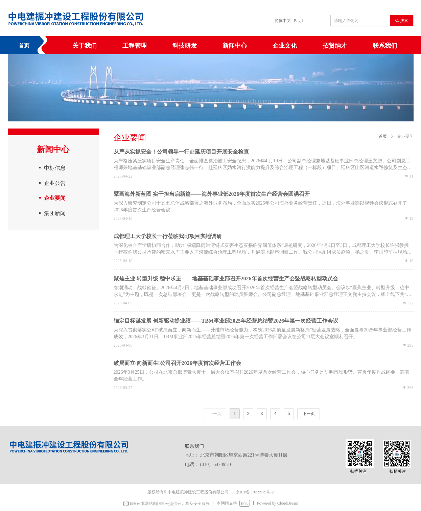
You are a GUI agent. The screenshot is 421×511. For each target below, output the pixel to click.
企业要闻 (405, 136)
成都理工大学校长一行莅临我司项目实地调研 (168, 236)
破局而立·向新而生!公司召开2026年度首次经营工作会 (177, 363)
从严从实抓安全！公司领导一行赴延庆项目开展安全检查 (181, 152)
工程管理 (134, 45)
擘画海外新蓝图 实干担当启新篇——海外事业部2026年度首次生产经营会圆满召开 (212, 194)
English (300, 20)
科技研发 (184, 45)
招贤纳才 (335, 45)
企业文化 (285, 45)
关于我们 (84, 45)
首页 (383, 136)
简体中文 (283, 20)
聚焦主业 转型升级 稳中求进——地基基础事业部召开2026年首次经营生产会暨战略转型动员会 (226, 278)
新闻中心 (235, 45)
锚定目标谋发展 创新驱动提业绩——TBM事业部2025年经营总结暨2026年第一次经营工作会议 (226, 321)
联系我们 (385, 45)
